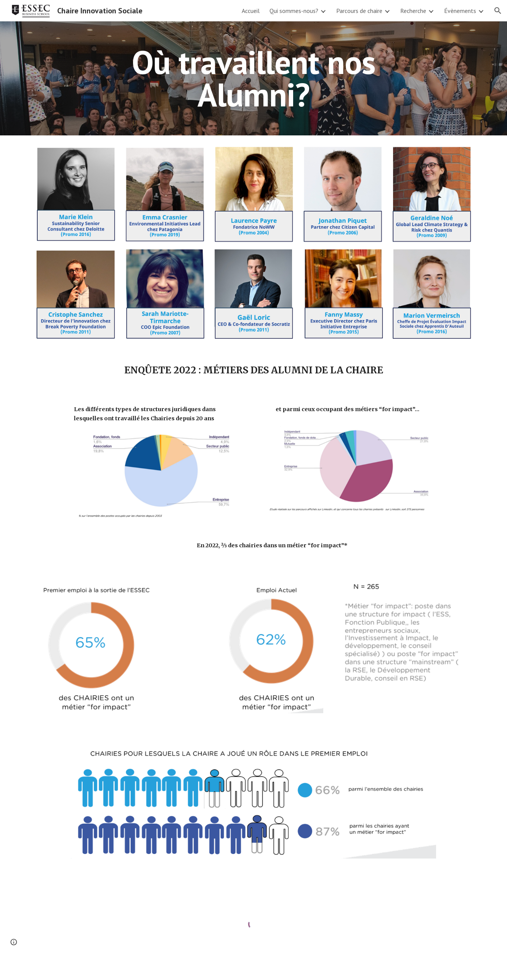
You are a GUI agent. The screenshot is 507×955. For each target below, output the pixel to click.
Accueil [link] (251, 10)
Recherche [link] (413, 10)
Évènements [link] (460, 10)
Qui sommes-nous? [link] (294, 10)
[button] (498, 11)
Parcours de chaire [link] (359, 10)
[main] (253, 78)
